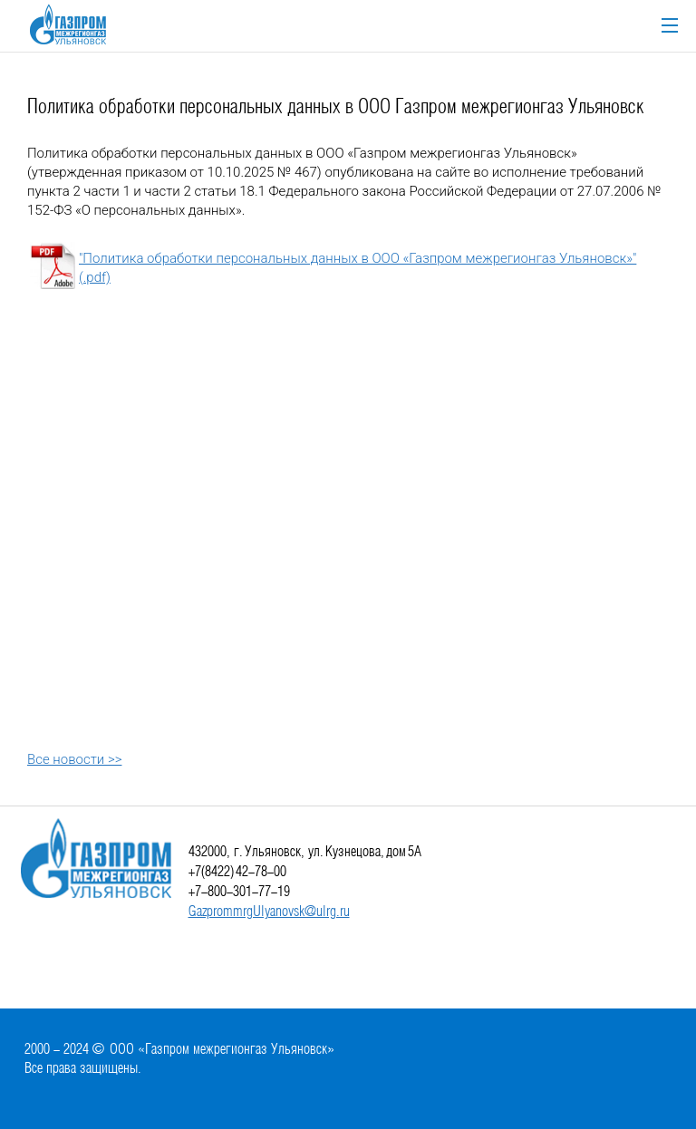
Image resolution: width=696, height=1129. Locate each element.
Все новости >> (74, 759)
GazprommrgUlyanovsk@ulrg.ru (269, 912)
